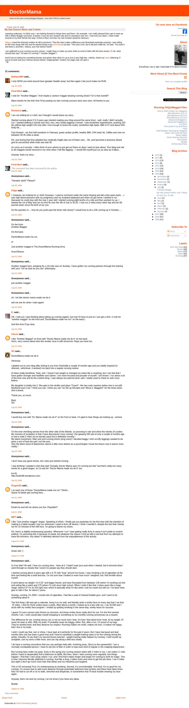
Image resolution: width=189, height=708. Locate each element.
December (162, 176)
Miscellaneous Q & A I (177, 113)
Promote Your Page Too (179, 35)
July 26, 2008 (16, 273)
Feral (107, 58)
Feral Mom (16, 91)
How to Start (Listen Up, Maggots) (172, 111)
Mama (180, 251)
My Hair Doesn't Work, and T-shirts (23, 29)
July (159, 187)
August (160, 184)
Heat (185, 129)
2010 (157, 168)
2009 (157, 171)
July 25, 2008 (16, 86)
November (162, 179)
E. (12, 312)
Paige (14, 190)
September (162, 182)
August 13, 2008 (17, 556)
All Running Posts (179, 144)
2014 (157, 158)
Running (179, 256)
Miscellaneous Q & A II (177, 115)
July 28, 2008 (16, 422)
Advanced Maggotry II (177, 122)
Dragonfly (16, 485)
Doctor (180, 249)
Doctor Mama (182, 28)
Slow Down (182, 139)
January (161, 211)
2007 (157, 214)
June (159, 198)
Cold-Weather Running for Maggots (171, 131)
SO (12, 351)
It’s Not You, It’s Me (165, 195)
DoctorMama (25, 12)
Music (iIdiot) (181, 135)
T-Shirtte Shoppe (164, 190)
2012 (157, 163)
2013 (157, 160)
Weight (184, 142)
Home (64, 698)
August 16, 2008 (17, 689)
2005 (157, 219)
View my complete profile (176, 81)
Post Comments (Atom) (26, 703)
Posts (171, 231)
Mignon (8, 42)
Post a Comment (11, 693)
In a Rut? (183, 124)
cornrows (57, 44)
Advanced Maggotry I (177, 120)
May (159, 201)
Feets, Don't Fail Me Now (176, 133)
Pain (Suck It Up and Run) (175, 126)
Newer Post (7, 698)
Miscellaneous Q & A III (177, 118)
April (159, 203)
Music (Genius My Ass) (177, 137)
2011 (157, 166)
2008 (157, 174)
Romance (16, 110)
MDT (13, 517)
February (161, 209)
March (160, 206)
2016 (157, 155)
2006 (157, 217)
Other (180, 254)
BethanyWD (17, 77)
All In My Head (176, 247)
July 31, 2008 (16, 498)
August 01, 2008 (17, 541)
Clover (14, 334)
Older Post (120, 698)
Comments (173, 235)
